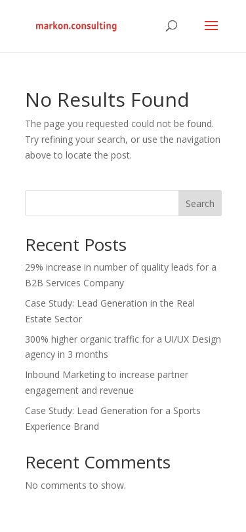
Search (200, 203)
